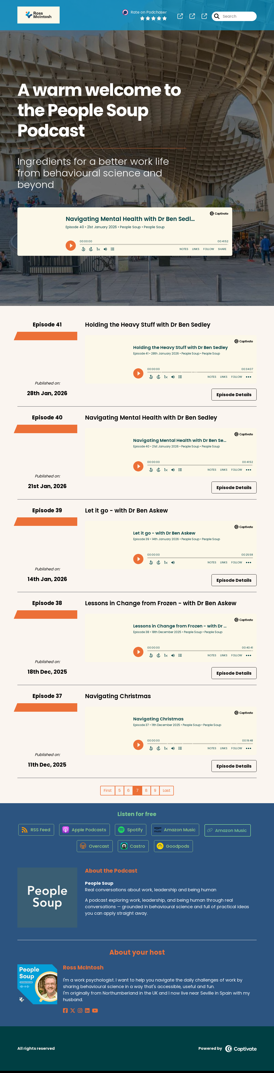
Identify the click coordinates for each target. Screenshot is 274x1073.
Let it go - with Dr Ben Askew (126, 510)
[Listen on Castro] (159, 848)
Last (166, 790)
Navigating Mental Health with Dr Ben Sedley (151, 418)
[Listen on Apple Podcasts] (109, 830)
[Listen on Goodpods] (200, 848)
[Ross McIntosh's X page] (71, 1012)
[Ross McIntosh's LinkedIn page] (82, 1012)
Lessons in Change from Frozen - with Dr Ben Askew (160, 603)
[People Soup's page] (180, 17)
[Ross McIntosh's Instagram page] (77, 1012)
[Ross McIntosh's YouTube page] (89, 1012)
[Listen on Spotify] (157, 830)
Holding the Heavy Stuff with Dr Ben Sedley (148, 325)
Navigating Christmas (118, 696)
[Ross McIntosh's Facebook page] (65, 1012)
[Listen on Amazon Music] (203, 830)
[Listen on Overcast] (119, 848)
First (108, 790)
